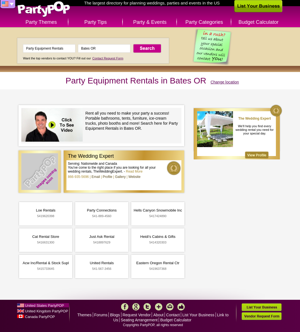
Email (96, 177)
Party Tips (95, 22)
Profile (107, 177)
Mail (170, 306)
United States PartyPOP (44, 305)
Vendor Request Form (261, 316)
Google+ (136, 306)
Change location (225, 82)
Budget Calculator (259, 22)
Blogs (115, 315)
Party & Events (150, 22)
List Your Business (198, 315)
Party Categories (204, 22)
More (158, 306)
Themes (84, 315)
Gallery (120, 177)
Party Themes (41, 22)
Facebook (124, 306)
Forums (100, 315)
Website (134, 177)
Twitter (147, 306)
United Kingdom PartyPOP (46, 311)
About (158, 315)
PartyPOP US (43, 9)
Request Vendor (137, 315)
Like (181, 306)
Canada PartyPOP (40, 317)
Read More (134, 171)
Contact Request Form (107, 58)
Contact (173, 315)
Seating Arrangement (139, 320)
